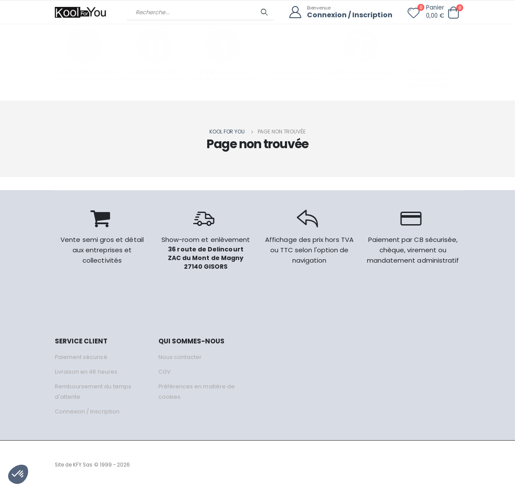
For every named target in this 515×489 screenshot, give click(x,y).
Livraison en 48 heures (86, 372)
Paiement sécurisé (81, 357)
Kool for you (227, 131)
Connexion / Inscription (348, 15)
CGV (164, 372)
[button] (454, 12)
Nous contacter (180, 357)
